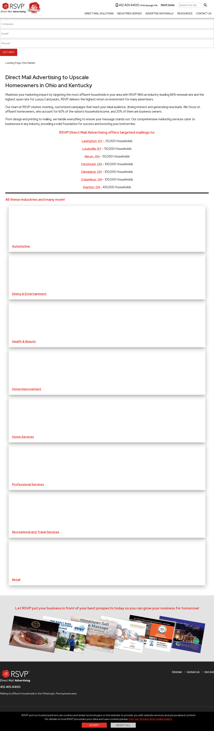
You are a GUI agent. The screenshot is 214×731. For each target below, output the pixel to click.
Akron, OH (92, 156)
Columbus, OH (91, 179)
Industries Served (127, 13)
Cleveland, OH (91, 172)
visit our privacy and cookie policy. (150, 719)
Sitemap (177, 671)
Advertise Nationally (157, 13)
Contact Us (201, 13)
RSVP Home (165, 4)
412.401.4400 (124, 5)
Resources (182, 13)
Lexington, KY (92, 141)
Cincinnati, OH (91, 164)
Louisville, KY (91, 149)
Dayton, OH (91, 187)
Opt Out (209, 671)
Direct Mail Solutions (96, 13)
